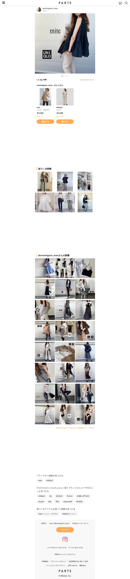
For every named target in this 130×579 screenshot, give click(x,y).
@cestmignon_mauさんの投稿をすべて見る (75, 428)
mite (40, 480)
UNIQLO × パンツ (69, 514)
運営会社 (82, 565)
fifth (57, 501)
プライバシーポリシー (59, 561)
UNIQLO (49, 480)
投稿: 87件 (60, 116)
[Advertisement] (58, 145)
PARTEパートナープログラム (65, 554)
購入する (45, 121)
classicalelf (67, 501)
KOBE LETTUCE (83, 496)
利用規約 (45, 561)
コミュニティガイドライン (55, 565)
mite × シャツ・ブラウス (48, 514)
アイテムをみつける (75, 547)
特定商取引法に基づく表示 (78, 561)
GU (50, 496)
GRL (49, 501)
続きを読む (58, 85)
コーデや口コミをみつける (56, 547)
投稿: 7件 (40, 116)
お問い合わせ (72, 565)
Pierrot (69, 496)
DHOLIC (59, 496)
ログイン (65, 529)
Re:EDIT (79, 501)
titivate (41, 501)
